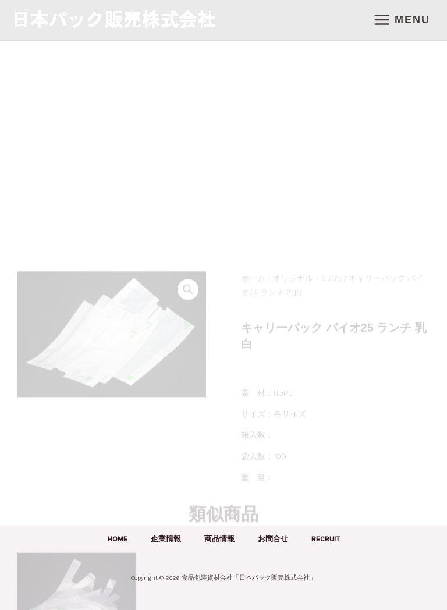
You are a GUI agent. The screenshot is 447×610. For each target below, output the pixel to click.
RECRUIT (325, 538)
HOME (117, 538)
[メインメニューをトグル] (401, 20)
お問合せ (273, 538)
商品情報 (219, 538)
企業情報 (166, 538)
